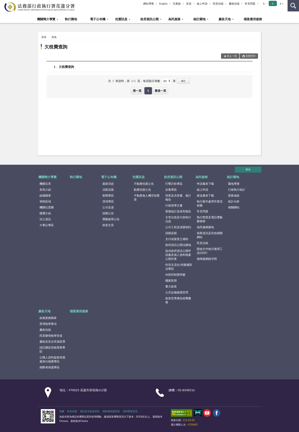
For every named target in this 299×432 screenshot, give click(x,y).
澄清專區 (108, 201)
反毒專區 (171, 189)
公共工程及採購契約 (178, 227)
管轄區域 (45, 201)
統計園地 (199, 19)
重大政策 (171, 286)
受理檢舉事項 (48, 323)
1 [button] (148, 90)
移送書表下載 (205, 195)
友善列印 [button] (251, 55)
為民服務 (174, 19)
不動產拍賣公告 (144, 183)
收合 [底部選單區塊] (248, 169)
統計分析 (234, 201)
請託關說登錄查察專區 (52, 349)
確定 (183, 80)
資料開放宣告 (130, 411)
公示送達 (108, 207)
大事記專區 (46, 225)
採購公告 (108, 213)
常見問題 (250, 3)
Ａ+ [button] (281, 3)
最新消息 (108, 183)
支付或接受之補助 (176, 239)
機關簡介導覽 (46, 19)
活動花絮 (108, 189)
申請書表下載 (205, 183)
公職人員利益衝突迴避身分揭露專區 (52, 359)
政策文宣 (108, 225)
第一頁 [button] (137, 90)
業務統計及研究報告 (178, 211)
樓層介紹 (45, 213)
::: (3, 2)
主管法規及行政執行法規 (178, 219)
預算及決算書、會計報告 (178, 197)
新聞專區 (108, 195)
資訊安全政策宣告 (90, 411)
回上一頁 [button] (232, 55)
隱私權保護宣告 (111, 411)
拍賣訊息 (121, 19)
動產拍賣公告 (142, 189)
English (163, 3)
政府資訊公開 (149, 19)
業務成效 (234, 195)
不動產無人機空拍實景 (147, 197)
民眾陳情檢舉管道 (50, 335)
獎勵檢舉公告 (111, 219)
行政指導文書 (173, 205)
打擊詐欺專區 (173, 183)
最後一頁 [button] (160, 90)
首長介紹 (45, 189)
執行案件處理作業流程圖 (210, 203)
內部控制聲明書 (175, 274)
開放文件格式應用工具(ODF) (210, 251)
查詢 (293, 5)
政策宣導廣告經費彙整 (178, 300)
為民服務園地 (205, 227)
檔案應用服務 (253, 19)
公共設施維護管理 (176, 292)
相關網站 (234, 207)
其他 (53, 37)
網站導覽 (148, 3)
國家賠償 (171, 280)
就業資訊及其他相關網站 (210, 235)
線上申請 (202, 3)
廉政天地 (225, 19)
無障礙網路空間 (207, 258)
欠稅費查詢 (55, 46)
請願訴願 (171, 233)
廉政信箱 (234, 3)
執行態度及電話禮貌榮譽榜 (210, 219)
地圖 (61, 411)
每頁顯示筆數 (151, 81)
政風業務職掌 (48, 318)
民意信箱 (218, 3)
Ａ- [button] (264, 3)
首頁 (188, 3)
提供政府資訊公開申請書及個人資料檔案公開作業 (178, 254)
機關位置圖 (46, 207)
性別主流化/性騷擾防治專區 (178, 266)
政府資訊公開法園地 (178, 245)
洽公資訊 (45, 219)
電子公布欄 (97, 19)
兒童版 (177, 3)
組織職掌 (45, 195)
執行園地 (71, 19)
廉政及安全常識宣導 (52, 341)
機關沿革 (45, 183)
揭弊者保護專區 (49, 367)
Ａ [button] (272, 3)
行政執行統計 (236, 189)
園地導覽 (234, 183)
